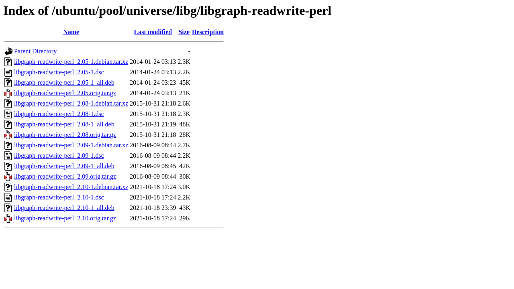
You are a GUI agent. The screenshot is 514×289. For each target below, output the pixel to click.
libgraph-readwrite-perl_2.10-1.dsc (59, 197)
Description (208, 31)
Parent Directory (35, 51)
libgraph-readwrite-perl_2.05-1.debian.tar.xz (71, 61)
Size (184, 31)
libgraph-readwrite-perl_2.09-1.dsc (59, 155)
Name (71, 31)
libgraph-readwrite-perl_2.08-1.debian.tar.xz (71, 103)
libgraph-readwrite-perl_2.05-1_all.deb (64, 82)
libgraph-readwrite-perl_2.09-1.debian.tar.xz (71, 145)
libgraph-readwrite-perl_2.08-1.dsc (59, 113)
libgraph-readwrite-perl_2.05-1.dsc (59, 72)
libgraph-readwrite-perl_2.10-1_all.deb (64, 207)
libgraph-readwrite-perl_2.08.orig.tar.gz (65, 134)
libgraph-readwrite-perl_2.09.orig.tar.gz (65, 176)
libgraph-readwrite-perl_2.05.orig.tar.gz (65, 93)
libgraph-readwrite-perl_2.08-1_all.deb (64, 124)
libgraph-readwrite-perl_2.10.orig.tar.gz (65, 218)
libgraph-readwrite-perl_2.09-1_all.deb (64, 166)
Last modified (153, 31)
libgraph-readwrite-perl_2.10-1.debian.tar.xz (71, 186)
